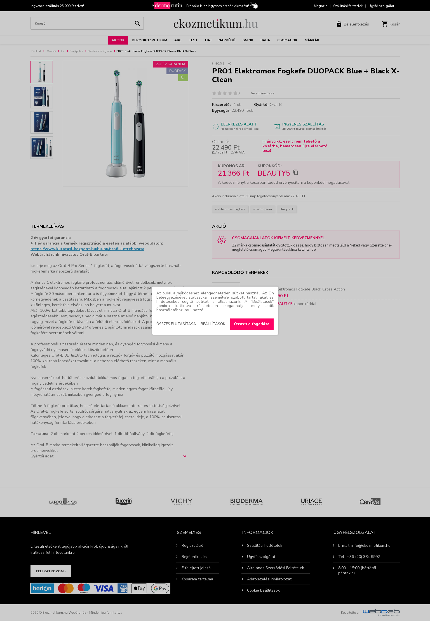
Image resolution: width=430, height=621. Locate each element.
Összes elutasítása (176, 324)
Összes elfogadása (251, 324)
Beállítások (213, 324)
